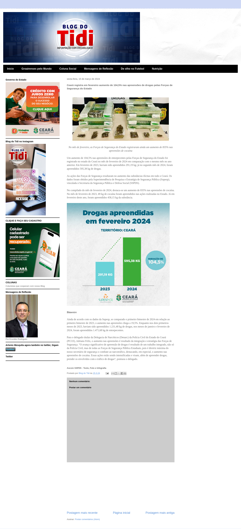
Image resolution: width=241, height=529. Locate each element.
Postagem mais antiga (160, 512)
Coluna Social (67, 68)
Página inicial (121, 512)
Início (10, 68)
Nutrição (157, 68)
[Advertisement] (120, 486)
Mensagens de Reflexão (98, 68)
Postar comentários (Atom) (87, 519)
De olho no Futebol (132, 68)
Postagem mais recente (82, 512)
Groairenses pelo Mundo (37, 68)
